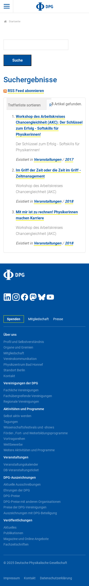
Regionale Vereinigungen (21, 401)
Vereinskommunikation (20, 359)
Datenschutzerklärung (56, 578)
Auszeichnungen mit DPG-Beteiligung (30, 513)
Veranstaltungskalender (20, 464)
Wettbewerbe (13, 444)
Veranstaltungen (47, 159)
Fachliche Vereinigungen (21, 390)
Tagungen (10, 422)
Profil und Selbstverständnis (23, 342)
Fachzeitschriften (16, 544)
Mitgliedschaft (38, 319)
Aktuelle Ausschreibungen (22, 484)
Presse (58, 319)
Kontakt (9, 376)
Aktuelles (9, 527)
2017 (69, 159)
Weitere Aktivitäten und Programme (29, 450)
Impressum (11, 578)
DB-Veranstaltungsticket (21, 470)
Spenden (13, 319)
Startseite (12, 21)
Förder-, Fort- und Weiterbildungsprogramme (35, 433)
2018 (69, 201)
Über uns (9, 335)
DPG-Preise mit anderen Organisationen (32, 502)
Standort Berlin (14, 370)
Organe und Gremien (18, 347)
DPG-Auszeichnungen (19, 478)
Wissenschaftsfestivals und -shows (28, 427)
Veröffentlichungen (17, 520)
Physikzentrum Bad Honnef (23, 364)
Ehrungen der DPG (16, 490)
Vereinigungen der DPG (20, 383)
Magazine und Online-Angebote (26, 539)
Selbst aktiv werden (17, 416)
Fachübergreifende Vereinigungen (27, 396)
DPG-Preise (11, 496)
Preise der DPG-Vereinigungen (24, 507)
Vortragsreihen (14, 439)
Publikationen (13, 533)
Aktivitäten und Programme (23, 409)
